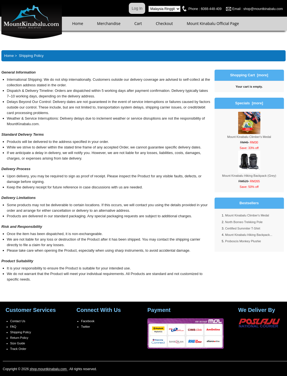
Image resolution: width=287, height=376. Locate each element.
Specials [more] (249, 103)
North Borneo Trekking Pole (244, 222)
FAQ (13, 326)
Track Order (18, 348)
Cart (138, 23)
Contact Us (17, 321)
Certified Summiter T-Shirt (242, 228)
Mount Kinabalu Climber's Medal (247, 215)
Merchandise (108, 23)
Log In (137, 8)
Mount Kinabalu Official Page (213, 23)
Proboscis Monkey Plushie (243, 241)
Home (77, 23)
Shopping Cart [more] (249, 75)
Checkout (164, 23)
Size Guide (17, 343)
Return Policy (19, 337)
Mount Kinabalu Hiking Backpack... (248, 234)
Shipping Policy (20, 332)
